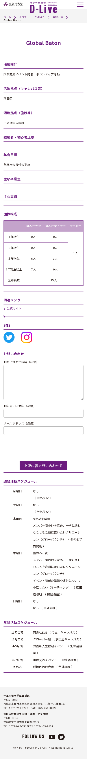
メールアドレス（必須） (20, 423)
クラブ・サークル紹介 (31, 17)
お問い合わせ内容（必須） (21, 362)
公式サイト (14, 308)
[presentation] (37, 448)
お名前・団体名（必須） (20, 406)
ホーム (7, 17)
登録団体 (58, 17)
